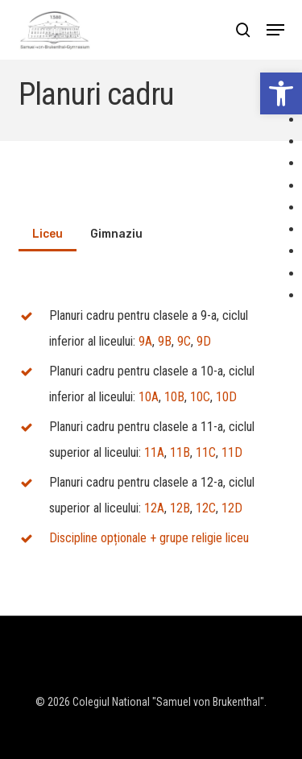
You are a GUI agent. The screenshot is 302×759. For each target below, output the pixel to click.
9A (145, 341)
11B (180, 452)
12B (180, 508)
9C (184, 341)
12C (206, 508)
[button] (281, 93)
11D (231, 452)
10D (226, 396)
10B (174, 396)
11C (206, 452)
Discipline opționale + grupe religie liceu (149, 537)
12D (231, 508)
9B (165, 341)
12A (154, 508)
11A (154, 452)
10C (200, 396)
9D (204, 341)
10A (149, 396)
